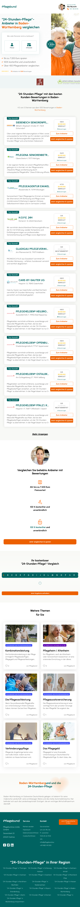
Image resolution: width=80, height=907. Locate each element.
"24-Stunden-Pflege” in (65, 895)
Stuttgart (40, 801)
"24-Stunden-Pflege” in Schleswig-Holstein (40, 869)
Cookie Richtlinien (29, 836)
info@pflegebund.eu (47, 842)
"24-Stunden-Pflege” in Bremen (40, 895)
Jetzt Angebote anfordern (40, 593)
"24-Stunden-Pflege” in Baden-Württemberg (65, 890)
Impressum (26, 830)
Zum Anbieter (61, 134)
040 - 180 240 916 (74, 9)
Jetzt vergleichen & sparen (62, 139)
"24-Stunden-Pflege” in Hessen (65, 882)
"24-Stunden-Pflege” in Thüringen (15, 868)
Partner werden (28, 827)
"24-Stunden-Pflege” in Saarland (40, 875)
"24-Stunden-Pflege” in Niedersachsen (40, 883)
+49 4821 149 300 (45, 845)
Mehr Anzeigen (40, 434)
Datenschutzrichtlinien (31, 833)
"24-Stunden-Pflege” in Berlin (15, 895)
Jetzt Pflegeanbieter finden (68, 822)
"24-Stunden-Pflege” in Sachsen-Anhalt (65, 869)
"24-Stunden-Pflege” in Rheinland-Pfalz (65, 876)
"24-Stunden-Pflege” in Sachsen (15, 875)
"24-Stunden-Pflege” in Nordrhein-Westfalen (15, 883)
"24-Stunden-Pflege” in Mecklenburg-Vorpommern (14, 900)
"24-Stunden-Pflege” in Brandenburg (15, 890)
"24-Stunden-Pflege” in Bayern (40, 888)
